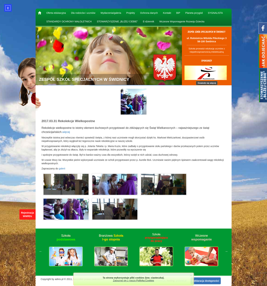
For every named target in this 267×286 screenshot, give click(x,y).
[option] (66, 251)
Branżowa (111, 237)
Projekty (130, 13)
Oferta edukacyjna (56, 13)
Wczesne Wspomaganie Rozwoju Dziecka (181, 21)
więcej (66, 132)
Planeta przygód (194, 13)
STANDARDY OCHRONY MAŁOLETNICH (69, 21)
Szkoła (66, 237)
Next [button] (226, 251)
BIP (178, 13)
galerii (62, 168)
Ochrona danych (149, 13)
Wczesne (201, 237)
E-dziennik (148, 21)
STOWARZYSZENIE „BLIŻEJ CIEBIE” (117, 21)
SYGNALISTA (215, 13)
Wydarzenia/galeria (111, 13)
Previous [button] (40, 251)
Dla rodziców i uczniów (83, 13)
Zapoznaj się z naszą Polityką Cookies (133, 280)
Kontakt (167, 13)
